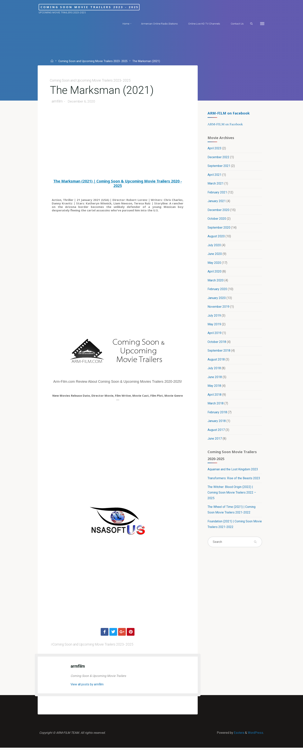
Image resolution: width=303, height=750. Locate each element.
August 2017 (216, 432)
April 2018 (214, 397)
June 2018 (214, 379)
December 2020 (218, 211)
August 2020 (216, 237)
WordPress (255, 734)
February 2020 (217, 290)
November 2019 (218, 308)
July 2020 (214, 246)
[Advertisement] (117, 143)
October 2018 (216, 344)
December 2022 (218, 158)
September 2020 (218, 228)
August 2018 (216, 361)
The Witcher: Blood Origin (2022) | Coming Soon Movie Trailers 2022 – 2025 (231, 495)
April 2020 (214, 273)
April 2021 (214, 175)
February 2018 (217, 414)
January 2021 (216, 202)
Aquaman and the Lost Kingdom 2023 (232, 472)
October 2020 (216, 220)
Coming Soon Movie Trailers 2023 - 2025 (99, 7)
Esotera (238, 734)
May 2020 (214, 264)
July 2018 (214, 370)
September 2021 (218, 166)
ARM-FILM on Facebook (228, 113)
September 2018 (218, 352)
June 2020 (214, 255)
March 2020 (215, 282)
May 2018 (214, 388)
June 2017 (214, 441)
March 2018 (215, 405)
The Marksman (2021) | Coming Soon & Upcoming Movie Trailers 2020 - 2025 (118, 184)
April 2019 (214, 335)
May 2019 (214, 326)
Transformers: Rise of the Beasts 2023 (233, 481)
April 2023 (214, 149)
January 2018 (216, 423)
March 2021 (215, 184)
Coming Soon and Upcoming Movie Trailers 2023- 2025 (93, 61)
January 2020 (216, 299)
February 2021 (217, 193)
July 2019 (214, 317)
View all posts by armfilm (88, 685)
